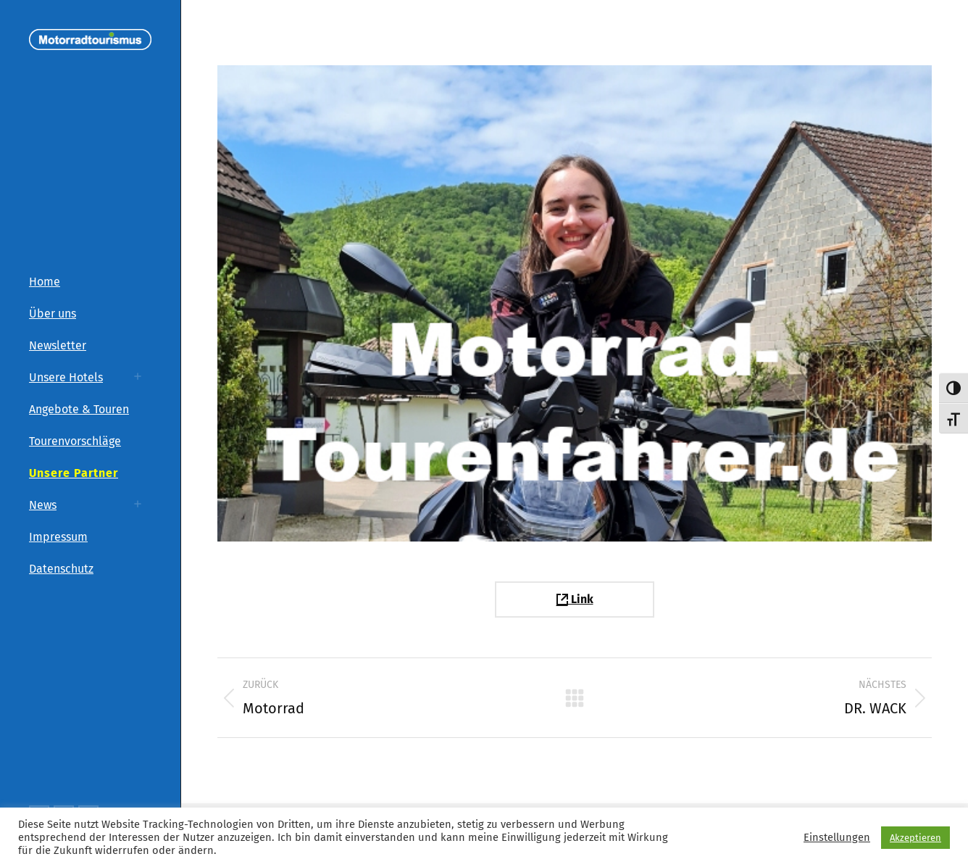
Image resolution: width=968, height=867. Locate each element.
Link (574, 599)
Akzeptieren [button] (915, 837)
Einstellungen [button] (837, 837)
